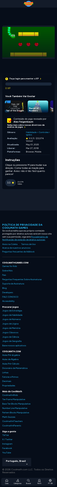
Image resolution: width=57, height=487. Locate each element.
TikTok (5, 435)
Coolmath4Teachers (12, 421)
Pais (4, 275)
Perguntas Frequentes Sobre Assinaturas (22, 279)
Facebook (7, 448)
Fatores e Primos (10, 377)
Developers (7, 292)
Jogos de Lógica (10, 323)
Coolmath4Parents (11, 425)
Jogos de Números (11, 319)
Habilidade (31, 132)
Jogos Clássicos (10, 332)
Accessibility (8, 301)
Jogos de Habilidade (12, 315)
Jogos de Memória (11, 328)
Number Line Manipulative (14, 408)
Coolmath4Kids (10, 395)
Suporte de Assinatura (13, 283)
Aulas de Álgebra (10, 359)
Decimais (6, 381)
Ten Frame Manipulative (13, 399)
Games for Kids (9, 266)
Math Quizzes (8, 417)
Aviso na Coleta (9, 244)
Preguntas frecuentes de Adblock (18, 251)
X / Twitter (7, 439)
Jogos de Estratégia (12, 310)
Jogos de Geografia (12, 341)
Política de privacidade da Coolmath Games (22, 226)
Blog (4, 288)
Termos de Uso (28, 244)
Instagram (7, 444)
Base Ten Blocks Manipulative (16, 404)
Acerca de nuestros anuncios (16, 248)
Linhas (5, 372)
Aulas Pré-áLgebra (11, 355)
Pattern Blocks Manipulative (15, 412)
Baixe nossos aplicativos (14, 345)
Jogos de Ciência (10, 337)
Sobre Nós (7, 270)
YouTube (6, 452)
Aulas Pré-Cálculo (10, 363)
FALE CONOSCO (10, 297)
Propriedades (8, 385)
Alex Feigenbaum (23, 121)
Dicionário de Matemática (15, 368)
